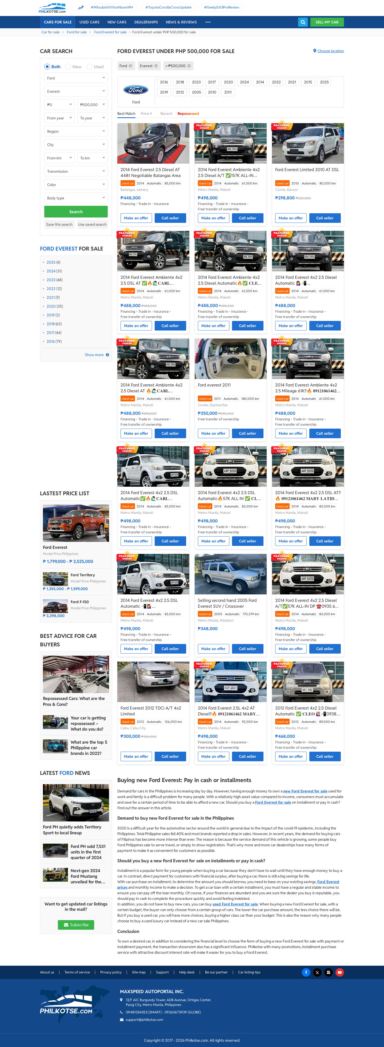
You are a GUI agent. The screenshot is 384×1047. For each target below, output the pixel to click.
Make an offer (136, 218)
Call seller (170, 218)
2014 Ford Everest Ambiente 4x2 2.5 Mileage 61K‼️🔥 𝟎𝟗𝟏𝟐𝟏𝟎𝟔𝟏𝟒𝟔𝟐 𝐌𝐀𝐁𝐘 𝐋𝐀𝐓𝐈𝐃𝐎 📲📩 (306, 388)
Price (148, 113)
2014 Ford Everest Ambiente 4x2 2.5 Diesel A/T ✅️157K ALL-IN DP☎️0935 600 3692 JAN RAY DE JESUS (230, 173)
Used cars (89, 22)
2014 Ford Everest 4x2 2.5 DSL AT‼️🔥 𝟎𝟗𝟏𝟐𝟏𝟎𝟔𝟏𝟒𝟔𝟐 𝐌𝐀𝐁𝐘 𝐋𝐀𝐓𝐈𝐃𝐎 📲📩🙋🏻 (308, 496)
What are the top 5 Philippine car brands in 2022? (89, 747)
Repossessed (188, 113)
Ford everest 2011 (214, 385)
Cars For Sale (57, 22)
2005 (196, 92)
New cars (116, 22)
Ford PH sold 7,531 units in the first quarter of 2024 (88, 852)
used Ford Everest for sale (235, 904)
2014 (260, 82)
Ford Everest (55, 547)
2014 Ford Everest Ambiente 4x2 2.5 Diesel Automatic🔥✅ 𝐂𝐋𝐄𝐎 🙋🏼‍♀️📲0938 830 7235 (229, 280)
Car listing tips (249, 972)
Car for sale (50, 32)
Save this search (59, 224)
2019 (51, 315)
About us (47, 972)
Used (99, 67)
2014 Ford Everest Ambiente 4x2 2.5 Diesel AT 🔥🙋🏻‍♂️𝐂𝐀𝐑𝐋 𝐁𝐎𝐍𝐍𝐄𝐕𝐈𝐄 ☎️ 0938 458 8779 (151, 388)
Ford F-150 (80, 601)
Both (56, 67)
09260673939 (176, 1012)
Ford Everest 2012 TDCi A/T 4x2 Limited (151, 711)
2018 (51, 323)
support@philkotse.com (144, 1019)
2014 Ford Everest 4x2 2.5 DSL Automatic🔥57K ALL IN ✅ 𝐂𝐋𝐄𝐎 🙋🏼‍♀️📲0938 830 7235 (230, 496)
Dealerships (146, 22)
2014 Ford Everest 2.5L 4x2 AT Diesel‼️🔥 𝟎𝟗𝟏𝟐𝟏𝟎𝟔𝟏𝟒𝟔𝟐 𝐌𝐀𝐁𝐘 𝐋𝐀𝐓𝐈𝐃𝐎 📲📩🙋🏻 (227, 711)
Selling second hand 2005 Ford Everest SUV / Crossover (227, 603)
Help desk (187, 972)
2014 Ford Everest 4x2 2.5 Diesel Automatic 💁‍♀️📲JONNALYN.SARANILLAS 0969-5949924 (306, 280)
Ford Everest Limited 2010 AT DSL (307, 169)
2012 (180, 92)
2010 (212, 92)
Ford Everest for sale (110, 32)
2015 (308, 82)
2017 (50, 332)
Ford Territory (83, 575)
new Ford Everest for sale (305, 791)
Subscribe (76, 925)
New (77, 67)
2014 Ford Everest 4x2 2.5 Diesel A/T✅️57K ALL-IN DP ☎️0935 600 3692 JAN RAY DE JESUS (307, 603)
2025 (51, 262)
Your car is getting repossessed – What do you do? (88, 723)
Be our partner (216, 972)
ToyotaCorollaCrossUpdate (169, 7)
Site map (139, 972)
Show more (94, 354)
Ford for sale (77, 32)
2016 (51, 341)
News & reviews (181, 22)
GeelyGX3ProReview (223, 7)
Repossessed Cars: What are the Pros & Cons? (74, 701)
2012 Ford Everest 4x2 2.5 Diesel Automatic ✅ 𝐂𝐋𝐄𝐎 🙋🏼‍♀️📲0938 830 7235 (306, 711)
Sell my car (327, 22)
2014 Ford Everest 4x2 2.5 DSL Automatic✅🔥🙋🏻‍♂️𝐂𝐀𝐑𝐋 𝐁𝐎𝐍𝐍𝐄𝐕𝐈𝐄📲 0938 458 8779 (150, 496)
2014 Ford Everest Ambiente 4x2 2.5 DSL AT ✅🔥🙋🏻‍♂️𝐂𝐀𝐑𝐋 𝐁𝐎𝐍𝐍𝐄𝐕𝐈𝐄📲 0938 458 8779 (151, 280)
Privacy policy (111, 972)
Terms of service (77, 972)
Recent (166, 113)
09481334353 (136, 1012)
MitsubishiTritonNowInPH (113, 7)
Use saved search (92, 224)
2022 (51, 288)
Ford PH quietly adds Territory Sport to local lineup (72, 830)
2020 (51, 306)
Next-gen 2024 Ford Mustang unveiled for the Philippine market (88, 876)
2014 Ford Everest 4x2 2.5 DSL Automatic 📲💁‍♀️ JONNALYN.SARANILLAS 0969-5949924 (151, 603)
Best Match (126, 113)
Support (162, 972)
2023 (51, 279)
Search (76, 212)
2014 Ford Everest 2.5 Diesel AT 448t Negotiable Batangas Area (151, 172)
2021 (51, 297)
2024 (51, 271)
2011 (227, 92)
